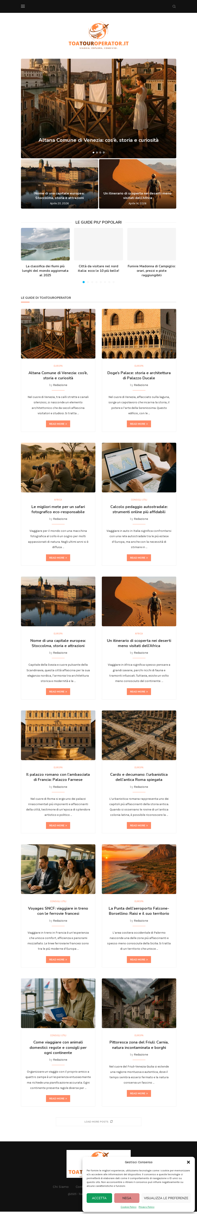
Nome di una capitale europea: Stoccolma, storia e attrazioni (59, 195)
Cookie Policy (128, 1206)
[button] (188, 1162)
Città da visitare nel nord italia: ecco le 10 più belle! (98, 268)
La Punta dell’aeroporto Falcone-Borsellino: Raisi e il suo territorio (139, 913)
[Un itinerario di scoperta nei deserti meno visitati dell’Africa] (137, 184)
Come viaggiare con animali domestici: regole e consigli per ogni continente (58, 1050)
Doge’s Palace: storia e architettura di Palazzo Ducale (139, 376)
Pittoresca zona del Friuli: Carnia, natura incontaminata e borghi (139, 1047)
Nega (126, 1198)
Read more (58, 424)
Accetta (99, 1198)
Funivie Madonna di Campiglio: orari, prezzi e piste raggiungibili (152, 270)
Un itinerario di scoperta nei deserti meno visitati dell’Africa (138, 195)
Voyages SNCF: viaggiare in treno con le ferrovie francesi (58, 913)
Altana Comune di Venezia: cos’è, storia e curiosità (98, 144)
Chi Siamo (61, 1189)
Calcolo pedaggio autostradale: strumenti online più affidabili (139, 510)
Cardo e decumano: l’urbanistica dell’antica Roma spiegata (139, 778)
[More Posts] (98, 1124)
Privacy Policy (146, 1206)
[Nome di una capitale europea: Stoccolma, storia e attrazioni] (59, 184)
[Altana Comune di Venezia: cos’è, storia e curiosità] (98, 108)
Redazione (60, 385)
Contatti (82, 1189)
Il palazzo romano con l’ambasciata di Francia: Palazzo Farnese (58, 778)
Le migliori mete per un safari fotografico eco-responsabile (58, 510)
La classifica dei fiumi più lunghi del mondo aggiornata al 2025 (45, 270)
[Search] (174, 6)
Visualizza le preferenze (166, 1198)
